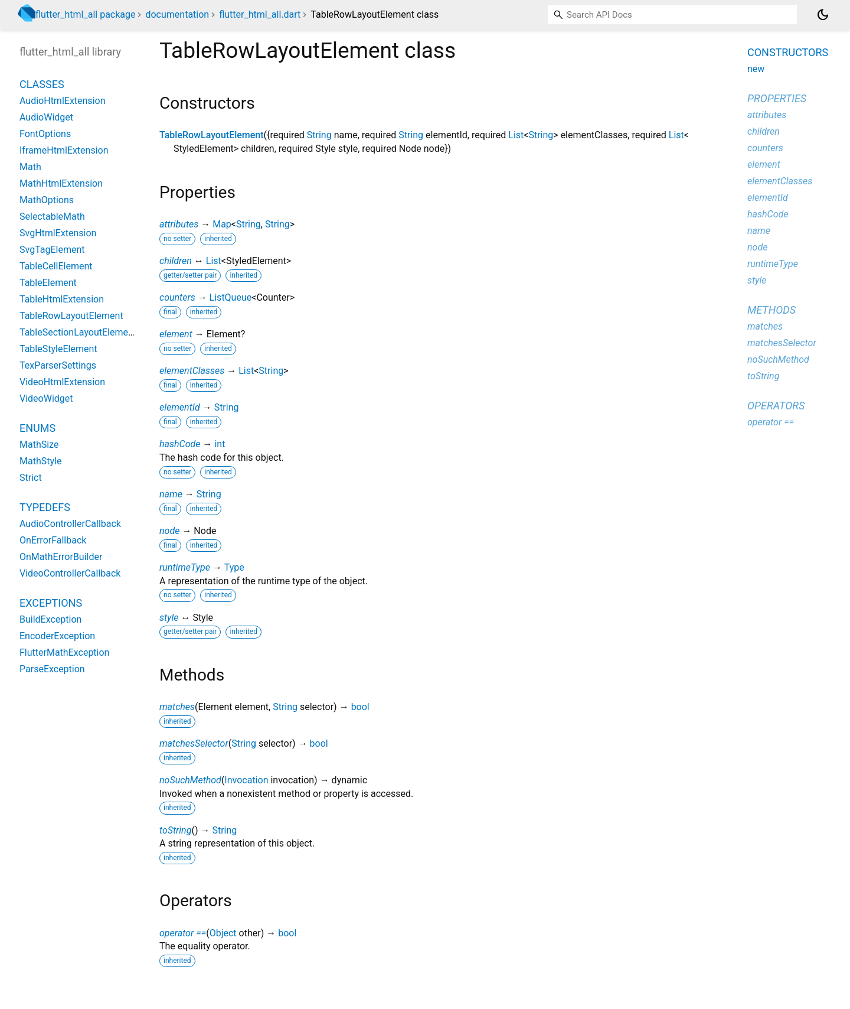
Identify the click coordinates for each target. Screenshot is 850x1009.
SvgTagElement (52, 249)
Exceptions (50, 603)
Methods (771, 310)
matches (177, 706)
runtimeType (184, 567)
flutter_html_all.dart (259, 14)
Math (30, 166)
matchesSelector (193, 743)
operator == (182, 933)
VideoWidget (46, 398)
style (168, 617)
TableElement (48, 282)
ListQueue (231, 297)
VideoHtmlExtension (62, 382)
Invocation (246, 780)
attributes (178, 224)
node (169, 530)
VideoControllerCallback (69, 573)
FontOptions (45, 133)
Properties (776, 98)
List (516, 135)
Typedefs (44, 507)
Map (221, 224)
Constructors (787, 52)
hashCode (179, 444)
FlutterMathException (64, 652)
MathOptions (46, 200)
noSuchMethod (190, 780)
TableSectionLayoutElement (77, 332)
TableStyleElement (58, 348)
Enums (37, 428)
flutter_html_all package (85, 14)
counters (177, 297)
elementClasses (191, 370)
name (170, 494)
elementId (179, 407)
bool (360, 706)
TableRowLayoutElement (211, 135)
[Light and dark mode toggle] (822, 14)
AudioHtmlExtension (62, 100)
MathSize (38, 444)
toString (175, 830)
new (755, 68)
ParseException (52, 669)
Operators (776, 405)
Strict (30, 477)
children (175, 260)
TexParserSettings (57, 365)
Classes (41, 84)
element (175, 334)
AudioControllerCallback (70, 523)
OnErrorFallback (52, 540)
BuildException (50, 619)
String (319, 135)
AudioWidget (46, 117)
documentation (177, 14)
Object (223, 933)
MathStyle (40, 461)
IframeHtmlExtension (64, 150)
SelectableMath (52, 216)
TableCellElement (55, 266)
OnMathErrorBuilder (60, 556)
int (219, 444)
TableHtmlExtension (61, 299)
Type (234, 567)
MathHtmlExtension (61, 183)
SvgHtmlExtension (57, 233)
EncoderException (57, 636)
